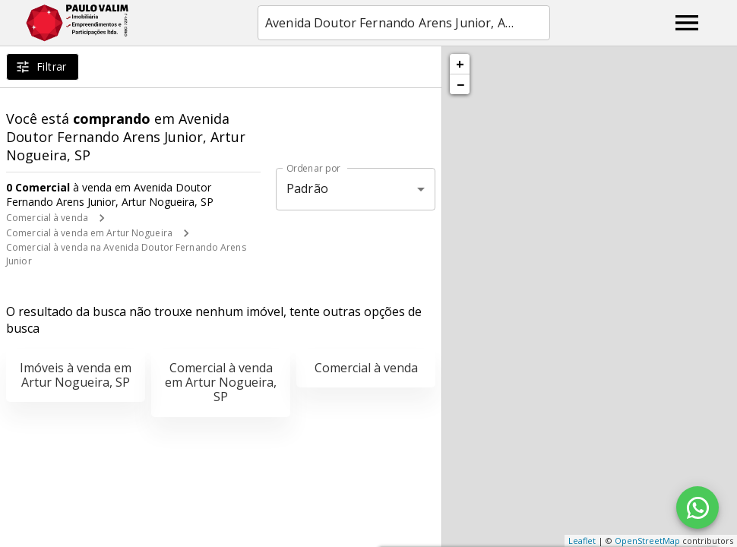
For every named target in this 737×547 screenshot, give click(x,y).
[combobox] (404, 22)
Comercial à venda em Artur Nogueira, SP (221, 382)
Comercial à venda (47, 217)
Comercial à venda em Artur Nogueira (89, 232)
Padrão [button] (307, 188)
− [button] (460, 84)
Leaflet (582, 540)
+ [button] (460, 64)
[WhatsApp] (697, 507)
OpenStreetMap (647, 540)
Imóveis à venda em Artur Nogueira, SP (75, 374)
